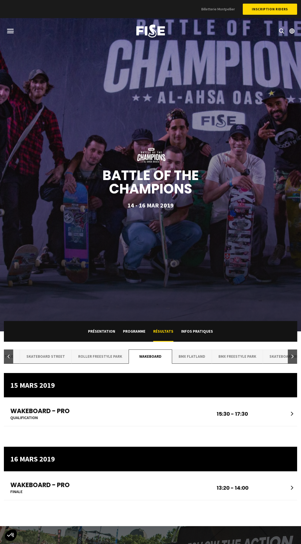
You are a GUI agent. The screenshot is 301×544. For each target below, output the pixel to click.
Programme (134, 331)
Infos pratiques (197, 331)
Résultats (163, 331)
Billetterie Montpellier (218, 9)
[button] (8, 356)
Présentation (101, 331)
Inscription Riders (270, 9)
